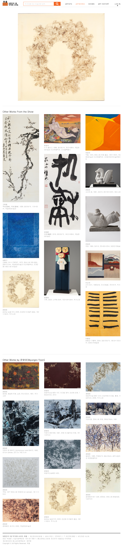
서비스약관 (49, 536)
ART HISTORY (103, 4)
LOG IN (117, 4)
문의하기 (58, 536)
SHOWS (91, 4)
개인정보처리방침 (36, 536)
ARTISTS (68, 4)
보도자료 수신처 (83, 536)
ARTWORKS (80, 4)
